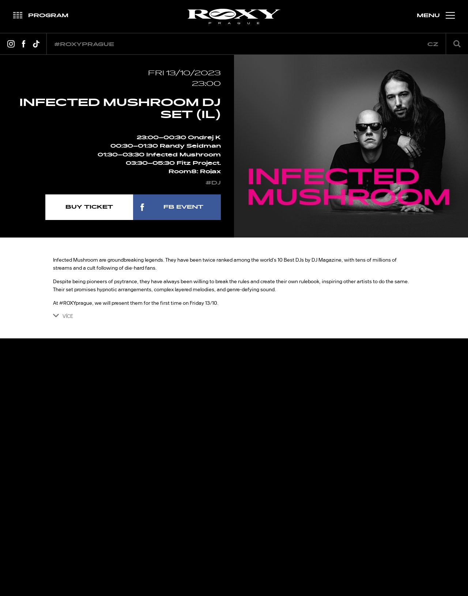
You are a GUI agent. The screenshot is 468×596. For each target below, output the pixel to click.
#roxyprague (84, 44)
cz (432, 44)
